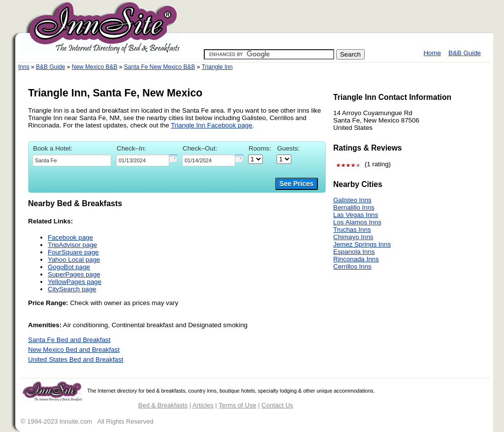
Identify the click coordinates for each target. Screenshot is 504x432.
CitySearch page (72, 289)
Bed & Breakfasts (163, 405)
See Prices (297, 183)
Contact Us (277, 405)
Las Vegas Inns (355, 214)
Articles (203, 405)
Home (432, 53)
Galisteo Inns (352, 200)
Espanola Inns (354, 251)
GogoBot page (69, 267)
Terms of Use (237, 405)
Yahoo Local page (74, 259)
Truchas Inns (352, 229)
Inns (24, 66)
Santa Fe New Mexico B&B (159, 66)
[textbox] (71, 160)
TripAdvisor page (72, 244)
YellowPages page (74, 281)
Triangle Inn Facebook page (211, 125)
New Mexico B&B (95, 66)
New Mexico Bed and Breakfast (74, 349)
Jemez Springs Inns (362, 244)
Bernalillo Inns (354, 207)
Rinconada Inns (356, 259)
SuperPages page (74, 274)
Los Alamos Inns (357, 222)
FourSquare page (73, 252)
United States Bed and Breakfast (75, 359)
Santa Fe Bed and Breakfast (69, 339)
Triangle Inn (217, 66)
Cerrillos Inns (352, 266)
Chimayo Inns (353, 237)
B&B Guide (464, 53)
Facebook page (70, 237)
